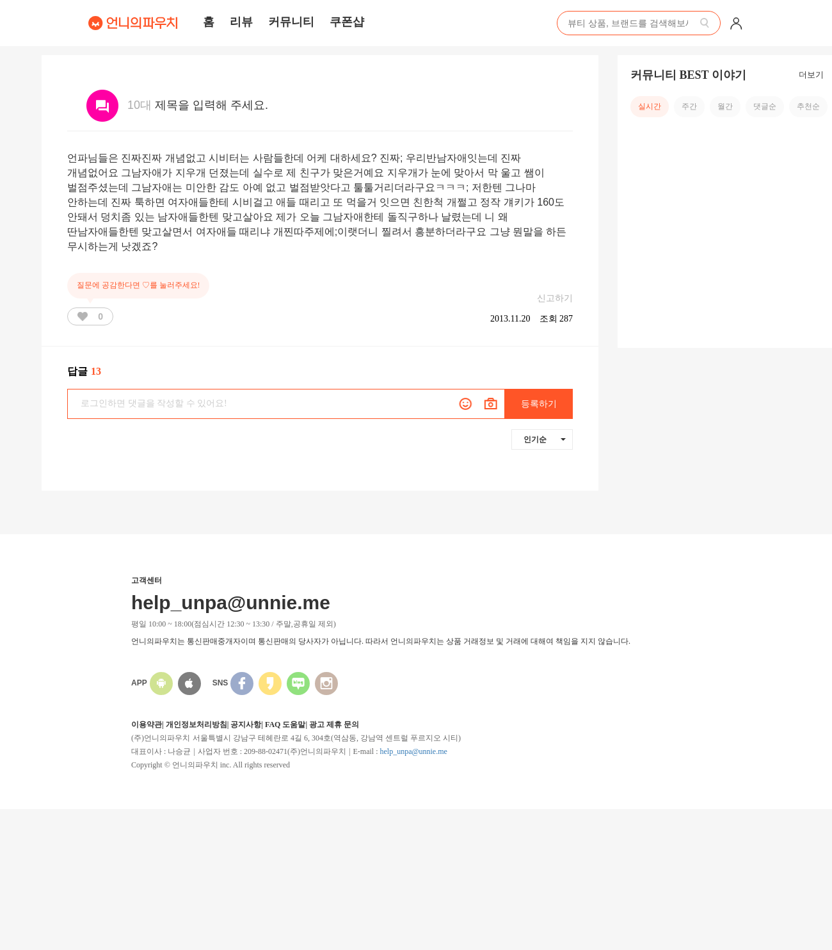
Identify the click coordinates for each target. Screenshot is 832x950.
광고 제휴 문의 (334, 724)
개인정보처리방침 (196, 724)
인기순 (545, 439)
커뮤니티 (291, 21)
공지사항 (245, 724)
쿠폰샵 (347, 21)
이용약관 (146, 724)
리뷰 (241, 21)
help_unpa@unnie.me (413, 751)
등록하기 (539, 404)
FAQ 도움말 (285, 724)
